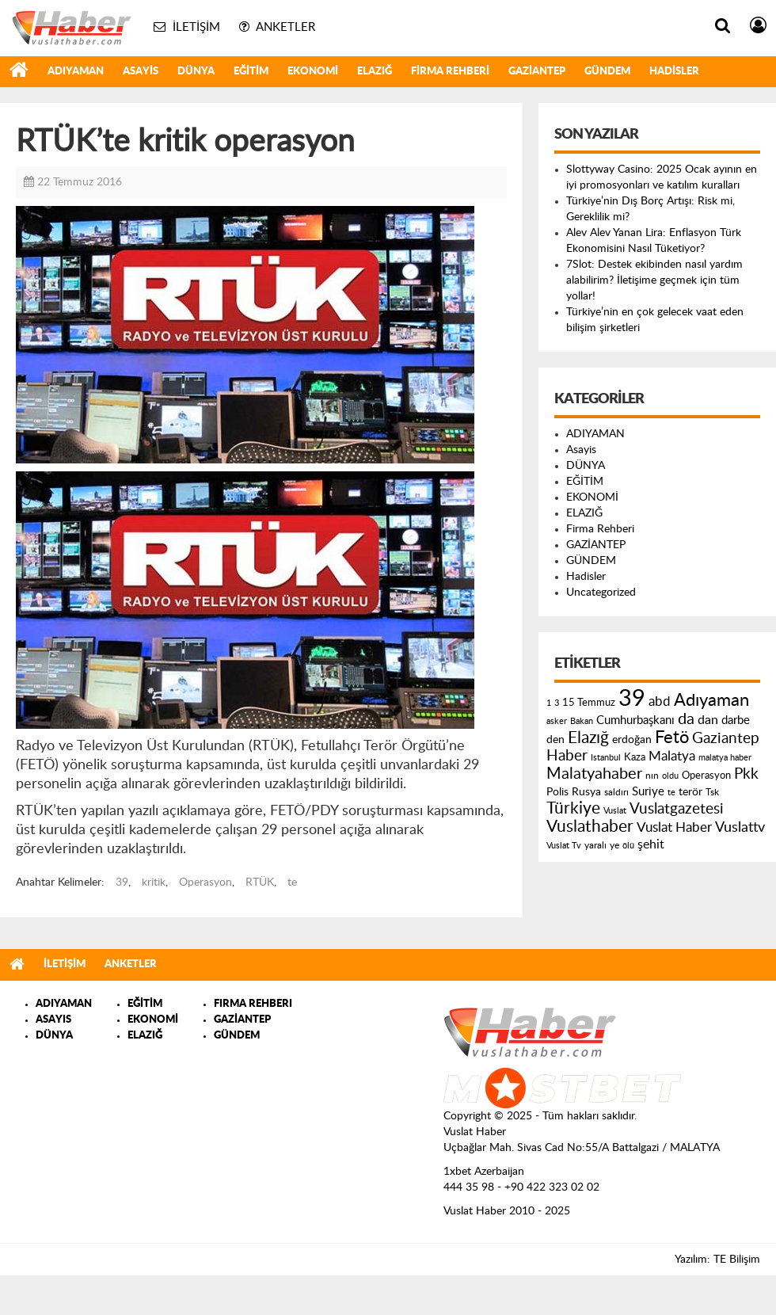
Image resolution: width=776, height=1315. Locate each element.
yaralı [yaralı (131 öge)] (595, 845)
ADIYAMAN (76, 72)
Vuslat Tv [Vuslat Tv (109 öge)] (563, 845)
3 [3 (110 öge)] (556, 703)
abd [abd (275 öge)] (660, 702)
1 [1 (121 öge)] (548, 703)
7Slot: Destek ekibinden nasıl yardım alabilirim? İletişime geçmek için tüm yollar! (654, 280)
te (292, 882)
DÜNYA (196, 72)
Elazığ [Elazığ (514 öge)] (588, 738)
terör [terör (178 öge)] (690, 792)
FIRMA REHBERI (253, 1004)
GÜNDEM (607, 72)
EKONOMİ (312, 72)
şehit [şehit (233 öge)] (650, 844)
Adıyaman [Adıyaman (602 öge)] (711, 700)
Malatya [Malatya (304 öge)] (672, 756)
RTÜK (259, 882)
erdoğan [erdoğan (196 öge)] (632, 739)
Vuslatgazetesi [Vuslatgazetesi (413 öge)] (677, 809)
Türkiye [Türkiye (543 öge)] (573, 808)
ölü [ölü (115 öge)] (628, 845)
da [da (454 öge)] (686, 719)
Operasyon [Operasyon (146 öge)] (706, 775)
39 (122, 882)
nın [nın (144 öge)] (652, 775)
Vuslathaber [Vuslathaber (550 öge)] (589, 826)
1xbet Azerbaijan (483, 1171)
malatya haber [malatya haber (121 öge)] (724, 757)
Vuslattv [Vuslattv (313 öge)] (740, 827)
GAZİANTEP (536, 72)
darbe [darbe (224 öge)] (735, 720)
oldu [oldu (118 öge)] (670, 776)
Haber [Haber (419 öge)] (567, 756)
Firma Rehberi (450, 72)
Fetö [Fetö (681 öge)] (672, 737)
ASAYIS (53, 1020)
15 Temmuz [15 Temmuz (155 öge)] (588, 703)
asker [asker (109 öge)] (556, 721)
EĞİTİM (251, 72)
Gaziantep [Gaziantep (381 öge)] (725, 738)
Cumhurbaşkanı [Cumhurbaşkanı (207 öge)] (635, 720)
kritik (153, 882)
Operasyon (205, 882)
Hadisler (674, 72)
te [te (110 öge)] (671, 792)
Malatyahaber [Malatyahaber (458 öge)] (594, 774)
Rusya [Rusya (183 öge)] (586, 792)
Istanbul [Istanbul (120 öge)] (606, 757)
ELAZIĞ (374, 72)
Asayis (140, 72)
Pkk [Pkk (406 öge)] (746, 774)
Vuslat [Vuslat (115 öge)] (614, 810)
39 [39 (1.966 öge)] (631, 699)
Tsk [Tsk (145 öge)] (712, 792)
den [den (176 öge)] (555, 739)
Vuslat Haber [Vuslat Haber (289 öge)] (674, 827)
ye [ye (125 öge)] (614, 845)
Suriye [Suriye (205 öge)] (648, 792)
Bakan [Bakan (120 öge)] (581, 721)
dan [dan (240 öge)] (708, 720)
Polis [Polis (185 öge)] (557, 792)
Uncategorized (601, 592)
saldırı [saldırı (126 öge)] (616, 792)
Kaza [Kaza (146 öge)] (634, 757)
